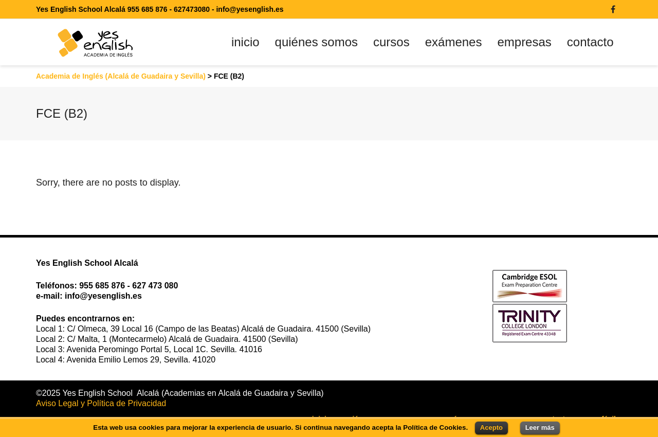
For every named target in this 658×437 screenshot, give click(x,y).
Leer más (540, 427)
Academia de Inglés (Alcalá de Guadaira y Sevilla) (121, 76)
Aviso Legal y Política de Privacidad (101, 403)
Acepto (491, 427)
